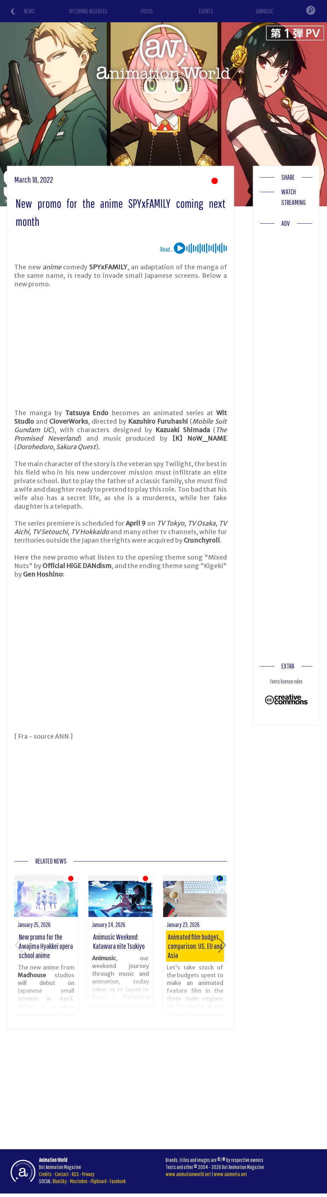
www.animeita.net (230, 1174)
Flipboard (99, 1181)
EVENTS (206, 11)
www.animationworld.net (188, 1174)
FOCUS (147, 11)
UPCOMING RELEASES (88, 11)
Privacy (88, 1174)
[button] (222, 945)
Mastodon (78, 1181)
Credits (45, 1174)
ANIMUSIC (265, 11)
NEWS (29, 11)
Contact (62, 1174)
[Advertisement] (120, 348)
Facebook (118, 1181)
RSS (75, 1174)
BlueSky (60, 1181)
